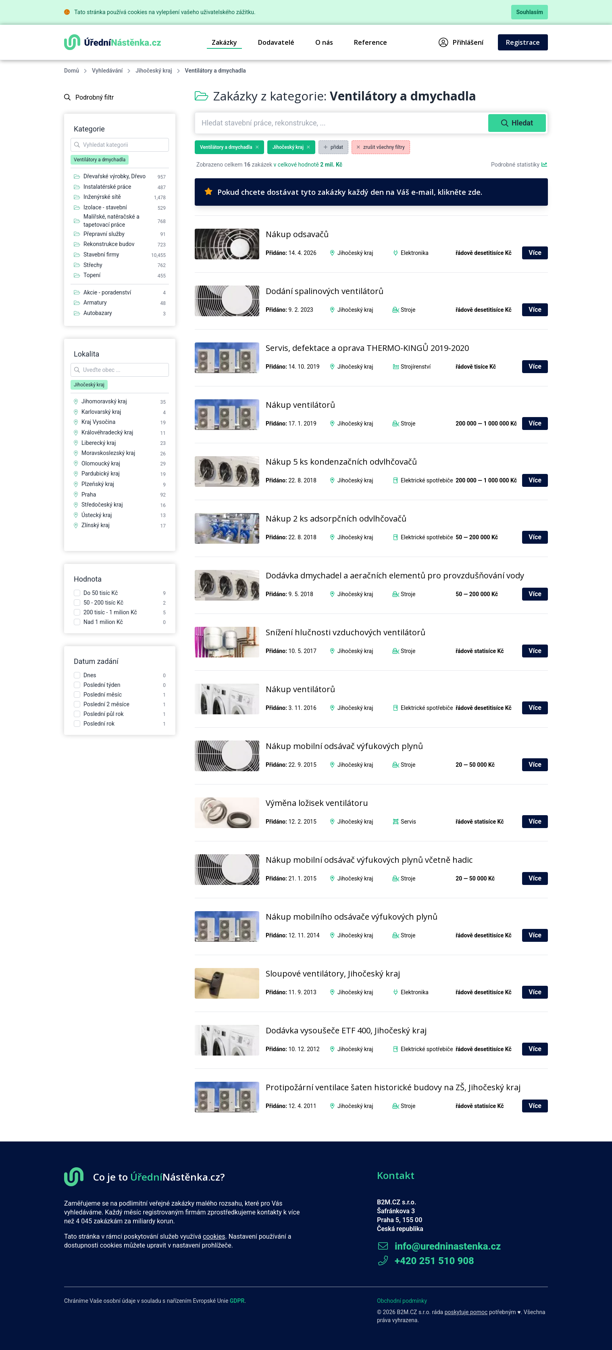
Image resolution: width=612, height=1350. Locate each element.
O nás (324, 42)
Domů (71, 70)
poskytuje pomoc (466, 1312)
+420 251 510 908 (425, 1261)
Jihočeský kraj (153, 70)
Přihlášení (461, 42)
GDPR (237, 1301)
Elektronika (415, 253)
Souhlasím (529, 12)
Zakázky (224, 42)
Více (535, 253)
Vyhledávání (107, 70)
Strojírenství (416, 366)
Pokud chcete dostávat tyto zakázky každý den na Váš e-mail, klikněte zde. (343, 192)
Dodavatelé (276, 42)
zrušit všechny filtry (381, 147)
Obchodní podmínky (402, 1301)
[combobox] (342, 123)
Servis (408, 821)
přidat (333, 147)
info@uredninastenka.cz (439, 1246)
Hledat (517, 123)
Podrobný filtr (89, 97)
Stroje (408, 310)
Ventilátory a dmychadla (229, 147)
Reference (370, 42)
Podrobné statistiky (519, 164)
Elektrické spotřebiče (427, 480)
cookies (214, 1236)
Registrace (523, 42)
